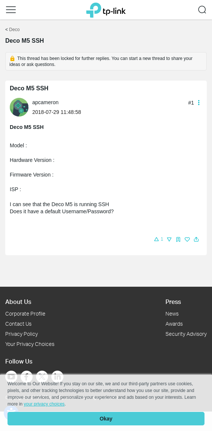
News (172, 313)
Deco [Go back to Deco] (14, 29)
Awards (174, 323)
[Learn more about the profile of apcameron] (21, 107)
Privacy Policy (21, 334)
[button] (11, 9)
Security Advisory (186, 334)
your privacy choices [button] (44, 404)
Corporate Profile (25, 313)
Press (173, 301)
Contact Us (18, 323)
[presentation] (19, 107)
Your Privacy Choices (29, 344)
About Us (18, 301)
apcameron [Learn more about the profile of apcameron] (45, 102)
